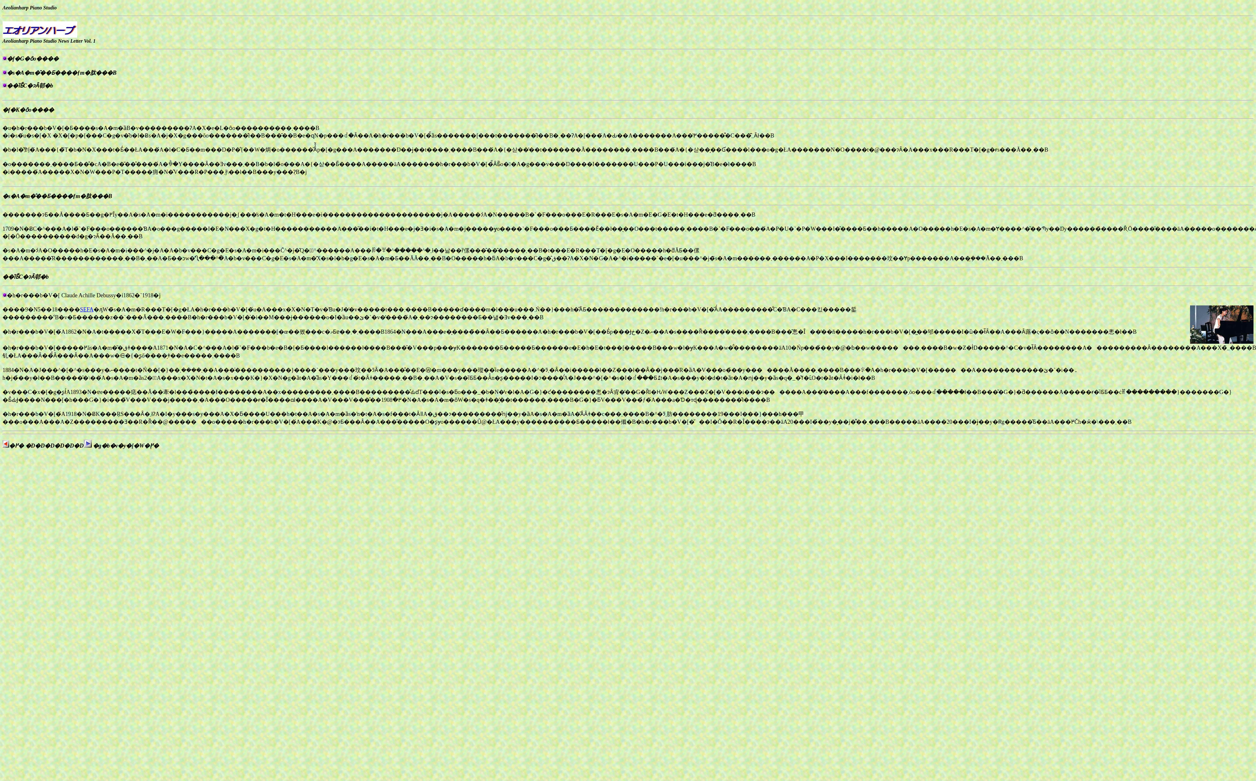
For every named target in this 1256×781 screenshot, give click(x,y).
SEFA (87, 309)
